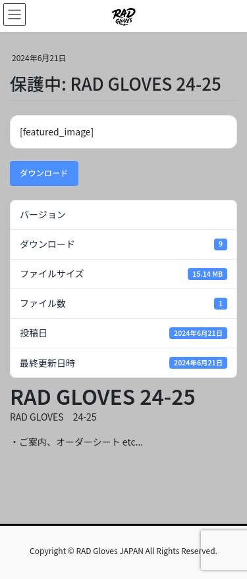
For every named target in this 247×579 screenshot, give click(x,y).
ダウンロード (44, 173)
